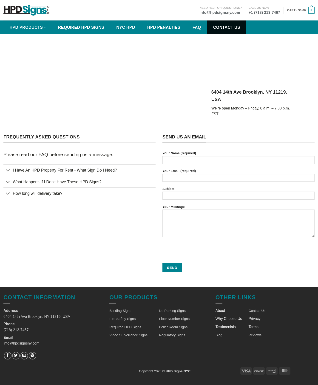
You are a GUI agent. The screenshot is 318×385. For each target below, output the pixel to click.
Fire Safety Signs (122, 319)
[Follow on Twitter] (16, 355)
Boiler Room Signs (173, 327)
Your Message (238, 222)
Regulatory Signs (172, 335)
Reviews (254, 335)
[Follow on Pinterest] (32, 355)
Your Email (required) (238, 177)
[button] (301, 10)
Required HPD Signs (81, 27)
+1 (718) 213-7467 (264, 12)
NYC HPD (125, 27)
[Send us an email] (24, 355)
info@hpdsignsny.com (219, 12)
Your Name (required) (238, 159)
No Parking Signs (172, 311)
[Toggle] (7, 171)
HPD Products (27, 27)
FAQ (197, 27)
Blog (219, 335)
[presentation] (197, 251)
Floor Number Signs (174, 319)
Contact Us (226, 27)
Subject (238, 195)
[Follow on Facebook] (7, 355)
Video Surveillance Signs (128, 335)
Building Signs (120, 311)
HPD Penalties (163, 27)
